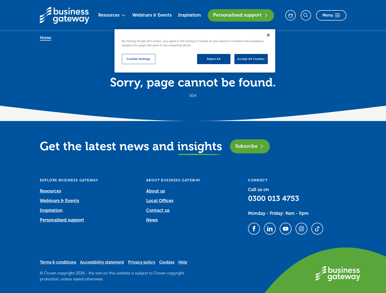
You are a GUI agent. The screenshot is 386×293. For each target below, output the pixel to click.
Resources (112, 15)
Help (182, 262)
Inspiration (189, 15)
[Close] (268, 35)
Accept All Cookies (250, 59)
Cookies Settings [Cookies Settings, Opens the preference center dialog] (138, 59)
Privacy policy (141, 262)
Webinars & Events (152, 15)
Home (45, 38)
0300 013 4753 (273, 198)
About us (155, 191)
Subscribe (249, 146)
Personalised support (241, 15)
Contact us (157, 210)
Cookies (166, 262)
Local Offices (159, 200)
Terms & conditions (58, 262)
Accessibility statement (102, 262)
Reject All (214, 59)
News (152, 220)
